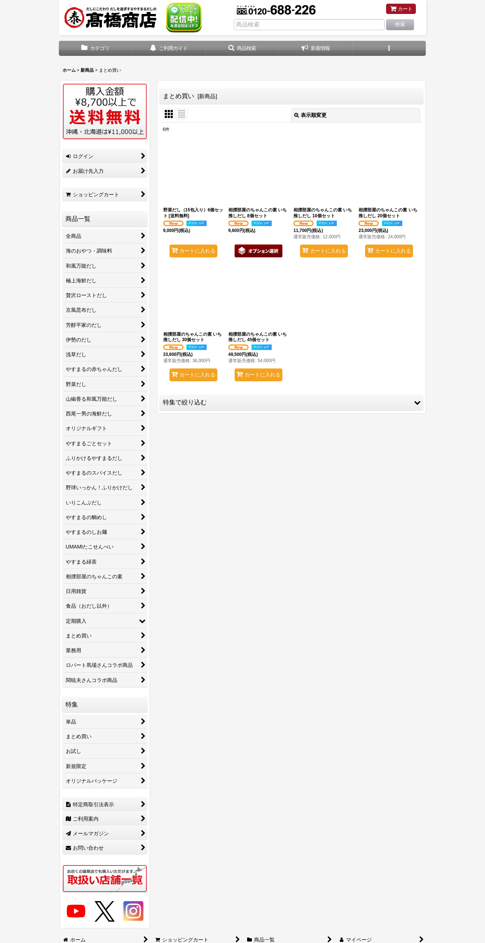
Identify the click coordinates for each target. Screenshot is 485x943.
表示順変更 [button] (310, 115)
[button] (242, 48)
